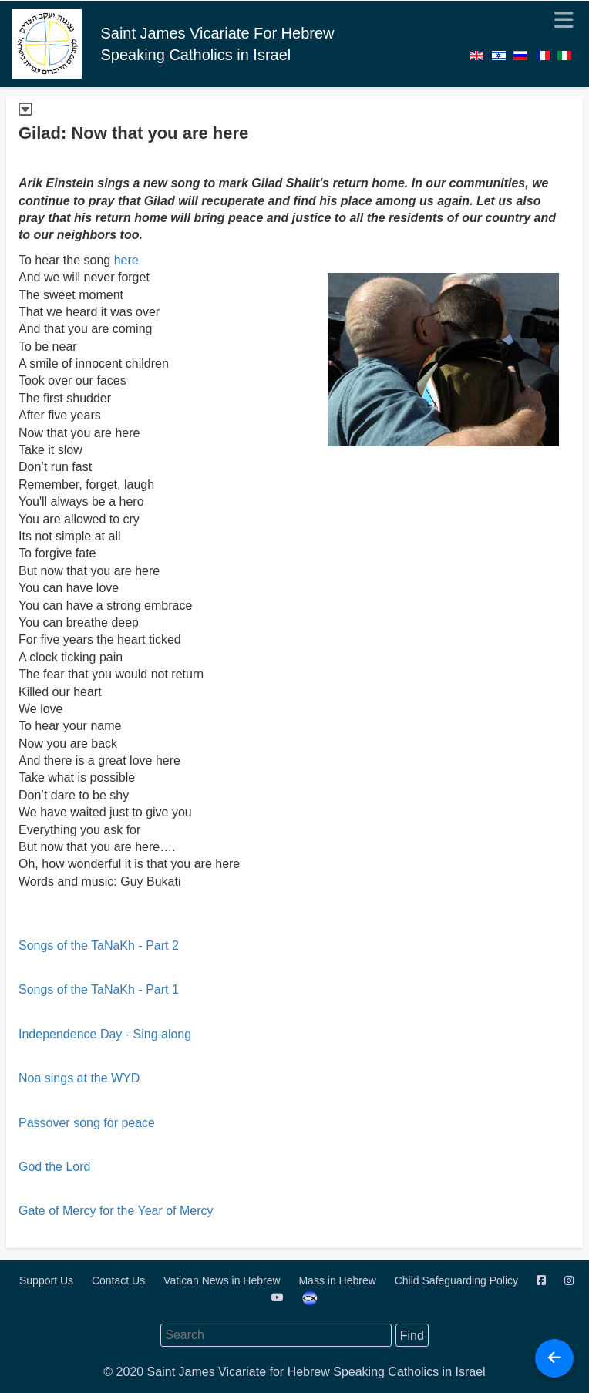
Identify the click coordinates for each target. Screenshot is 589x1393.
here (126, 260)
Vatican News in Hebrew (223, 1280)
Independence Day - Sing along (105, 1034)
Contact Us (120, 1280)
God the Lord (54, 1166)
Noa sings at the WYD (79, 1078)
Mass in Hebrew (338, 1280)
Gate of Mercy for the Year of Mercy (116, 1210)
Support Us (47, 1280)
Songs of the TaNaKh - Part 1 (99, 989)
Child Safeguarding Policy (458, 1280)
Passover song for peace (87, 1122)
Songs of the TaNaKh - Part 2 (99, 945)
